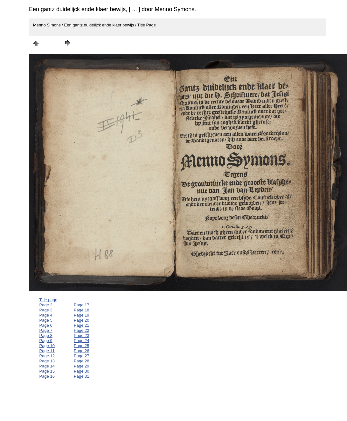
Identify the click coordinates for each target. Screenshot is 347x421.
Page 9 (45, 340)
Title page (48, 299)
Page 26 (81, 350)
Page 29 (81, 366)
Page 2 (45, 305)
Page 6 (45, 325)
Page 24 (81, 340)
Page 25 (81, 345)
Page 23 (81, 335)
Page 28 (81, 361)
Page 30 (81, 371)
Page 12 (47, 355)
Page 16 (47, 376)
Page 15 (47, 371)
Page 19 (81, 315)
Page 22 (81, 330)
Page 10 (47, 345)
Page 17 (81, 305)
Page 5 (45, 320)
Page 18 (81, 310)
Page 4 (45, 315)
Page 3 (45, 310)
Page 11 (47, 350)
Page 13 (47, 361)
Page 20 (81, 320)
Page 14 (47, 366)
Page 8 (45, 335)
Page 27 (81, 355)
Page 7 (45, 330)
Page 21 (81, 325)
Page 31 (81, 376)
